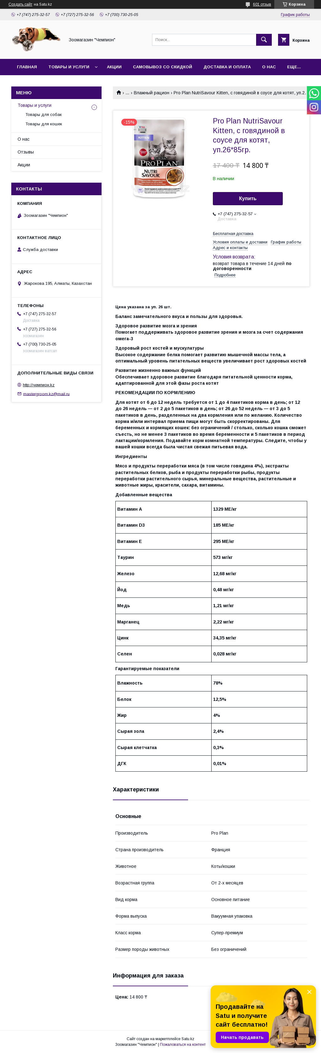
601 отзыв (262, 4)
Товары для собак (43, 114)
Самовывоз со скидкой (162, 67)
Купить (248, 198)
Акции (114, 67)
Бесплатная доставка (233, 233)
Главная (27, 67)
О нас (269, 67)
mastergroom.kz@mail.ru (46, 393)
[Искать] (264, 40)
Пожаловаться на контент (183, 1044)
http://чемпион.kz (39, 385)
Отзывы (26, 151)
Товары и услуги (68, 67)
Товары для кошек (43, 124)
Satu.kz (188, 1039)
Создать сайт (20, 4)
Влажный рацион (151, 92)
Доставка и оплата (227, 67)
